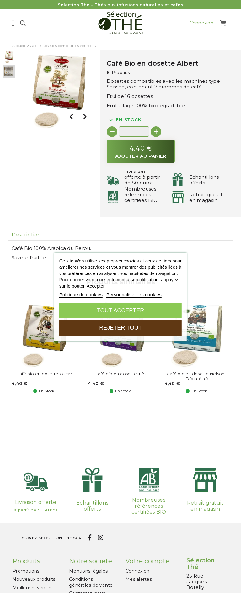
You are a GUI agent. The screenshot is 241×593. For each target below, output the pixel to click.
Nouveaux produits (34, 579)
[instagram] (100, 537)
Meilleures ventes (32, 587)
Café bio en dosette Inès (120, 374)
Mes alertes (139, 579)
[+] (156, 131)
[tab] (26, 235)
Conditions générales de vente (91, 582)
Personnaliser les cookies (134, 294)
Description (26, 235)
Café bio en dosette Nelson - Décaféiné (197, 376)
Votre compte (147, 561)
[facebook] (90, 537)
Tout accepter (120, 310)
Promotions (26, 571)
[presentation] (71, 116)
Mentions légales (88, 571)
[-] (112, 131)
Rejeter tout (120, 328)
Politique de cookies (81, 294)
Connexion (137, 571)
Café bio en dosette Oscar (44, 374)
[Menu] (13, 23)
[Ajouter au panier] (141, 151)
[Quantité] (134, 131)
